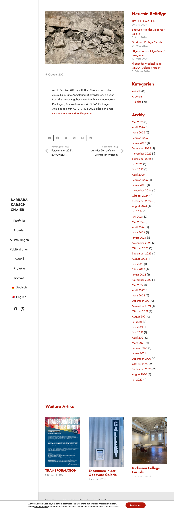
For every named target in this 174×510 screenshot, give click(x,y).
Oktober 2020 (140, 364)
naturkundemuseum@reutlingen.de (71, 113)
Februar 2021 (139, 348)
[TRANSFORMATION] (62, 442)
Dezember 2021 (141, 301)
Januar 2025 (139, 185)
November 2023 (141, 243)
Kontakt (83, 500)
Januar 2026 (139, 143)
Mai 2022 (137, 285)
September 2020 (142, 369)
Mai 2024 (138, 222)
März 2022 (138, 296)
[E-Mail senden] (49, 138)
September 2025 (141, 159)
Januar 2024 (139, 238)
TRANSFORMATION (143, 21)
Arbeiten (137, 97)
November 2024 (141, 190)
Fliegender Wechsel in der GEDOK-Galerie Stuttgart (147, 65)
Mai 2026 (137, 122)
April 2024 (138, 227)
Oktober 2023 (140, 248)
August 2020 (139, 374)
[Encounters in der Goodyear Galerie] (106, 442)
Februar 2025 (140, 180)
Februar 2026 (140, 138)
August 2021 (139, 317)
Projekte (136, 102)
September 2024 (142, 201)
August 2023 (139, 259)
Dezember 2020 (141, 359)
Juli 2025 (137, 164)
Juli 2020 (137, 380)
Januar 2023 (139, 275)
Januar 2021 (139, 353)
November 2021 (141, 306)
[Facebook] (15, 309)
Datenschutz (68, 500)
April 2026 (138, 127)
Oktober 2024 (140, 196)
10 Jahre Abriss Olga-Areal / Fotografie (148, 53)
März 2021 (138, 343)
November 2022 (141, 280)
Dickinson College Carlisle (147, 42)
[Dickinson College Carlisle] (149, 440)
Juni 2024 (137, 217)
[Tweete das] (66, 138)
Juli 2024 (137, 211)
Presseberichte (100, 500)
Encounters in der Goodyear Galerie (148, 32)
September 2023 (141, 254)
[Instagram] (22, 309)
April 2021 (138, 338)
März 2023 (138, 269)
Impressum (51, 500)
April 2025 (138, 175)
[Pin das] (74, 138)
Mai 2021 (137, 332)
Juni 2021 (137, 327)
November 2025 (141, 154)
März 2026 (138, 133)
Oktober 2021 (140, 311)
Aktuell (136, 91)
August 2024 (139, 206)
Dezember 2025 (141, 148)
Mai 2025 (137, 169)
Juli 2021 (137, 322)
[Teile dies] (58, 138)
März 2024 (138, 232)
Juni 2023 (137, 264)
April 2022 (138, 290)
